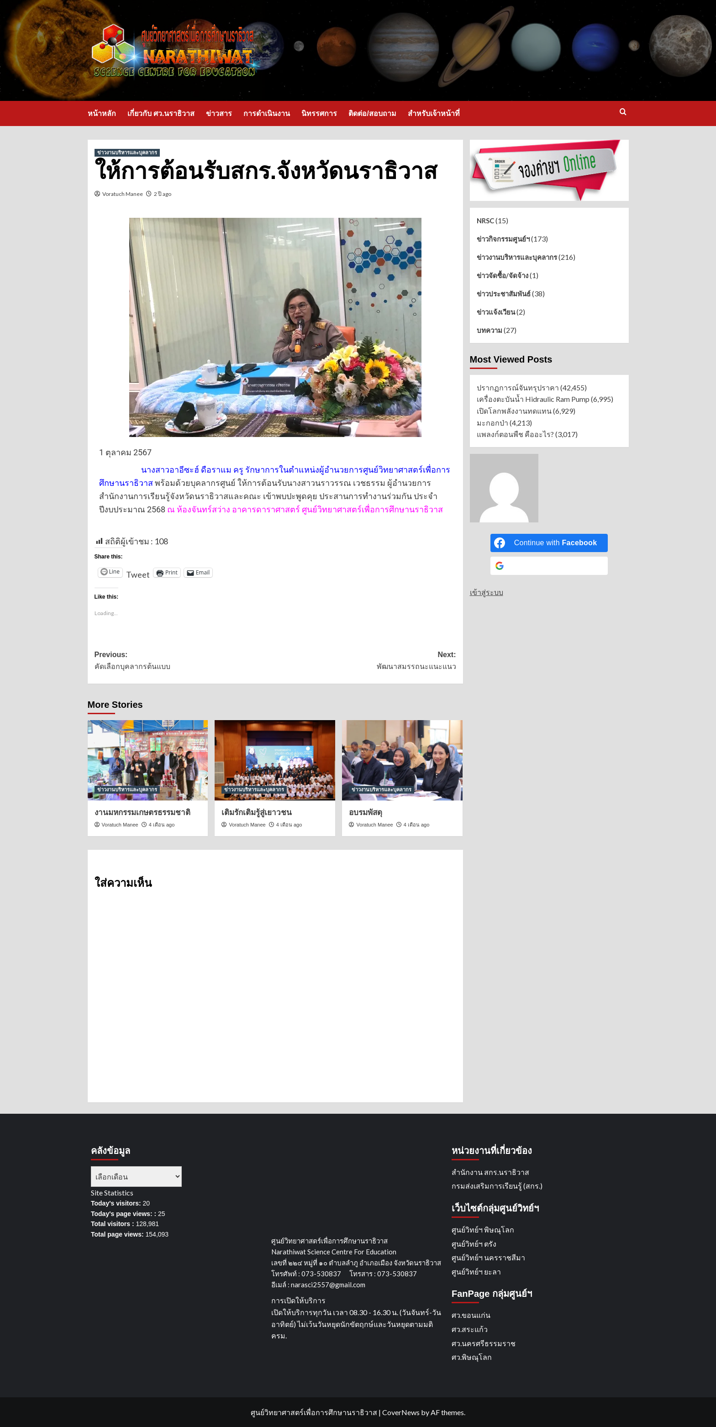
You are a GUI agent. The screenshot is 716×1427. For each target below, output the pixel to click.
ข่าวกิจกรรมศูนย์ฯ (503, 239)
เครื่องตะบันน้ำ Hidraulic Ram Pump (533, 399)
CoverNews (401, 1412)
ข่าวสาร (219, 113)
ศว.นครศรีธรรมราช (484, 1343)
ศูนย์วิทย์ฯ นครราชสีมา (488, 1257)
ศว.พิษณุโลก (472, 1357)
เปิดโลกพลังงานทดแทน (514, 410)
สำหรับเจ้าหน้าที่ (434, 113)
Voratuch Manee (122, 193)
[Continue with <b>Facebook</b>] (549, 543)
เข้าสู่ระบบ (486, 592)
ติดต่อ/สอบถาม (372, 113)
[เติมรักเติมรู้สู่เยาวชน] (275, 760)
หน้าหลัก (102, 113)
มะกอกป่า (492, 422)
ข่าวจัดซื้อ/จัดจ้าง (502, 275)
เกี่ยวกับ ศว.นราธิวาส (161, 113)
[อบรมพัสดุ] (402, 760)
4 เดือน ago (162, 824)
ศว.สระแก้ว (470, 1329)
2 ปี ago (162, 193)
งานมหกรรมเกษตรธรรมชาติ (142, 812)
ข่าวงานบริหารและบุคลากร (517, 257)
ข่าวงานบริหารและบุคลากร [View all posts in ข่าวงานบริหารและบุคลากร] (127, 152)
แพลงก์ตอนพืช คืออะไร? (515, 434)
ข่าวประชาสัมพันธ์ (504, 294)
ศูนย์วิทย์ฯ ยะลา (476, 1271)
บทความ (489, 330)
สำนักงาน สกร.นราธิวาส (490, 1172)
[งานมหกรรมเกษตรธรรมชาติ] (148, 760)
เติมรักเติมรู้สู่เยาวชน (256, 812)
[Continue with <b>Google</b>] (549, 566)
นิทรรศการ (319, 113)
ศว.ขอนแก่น (471, 1315)
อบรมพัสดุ (365, 812)
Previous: (185, 661)
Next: (365, 661)
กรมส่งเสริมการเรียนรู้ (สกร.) (497, 1185)
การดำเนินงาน (266, 113)
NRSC (485, 220)
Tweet (138, 570)
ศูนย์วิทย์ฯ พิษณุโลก (483, 1229)
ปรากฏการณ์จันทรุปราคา (518, 387)
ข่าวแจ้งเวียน (496, 312)
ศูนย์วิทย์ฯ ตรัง (474, 1243)
